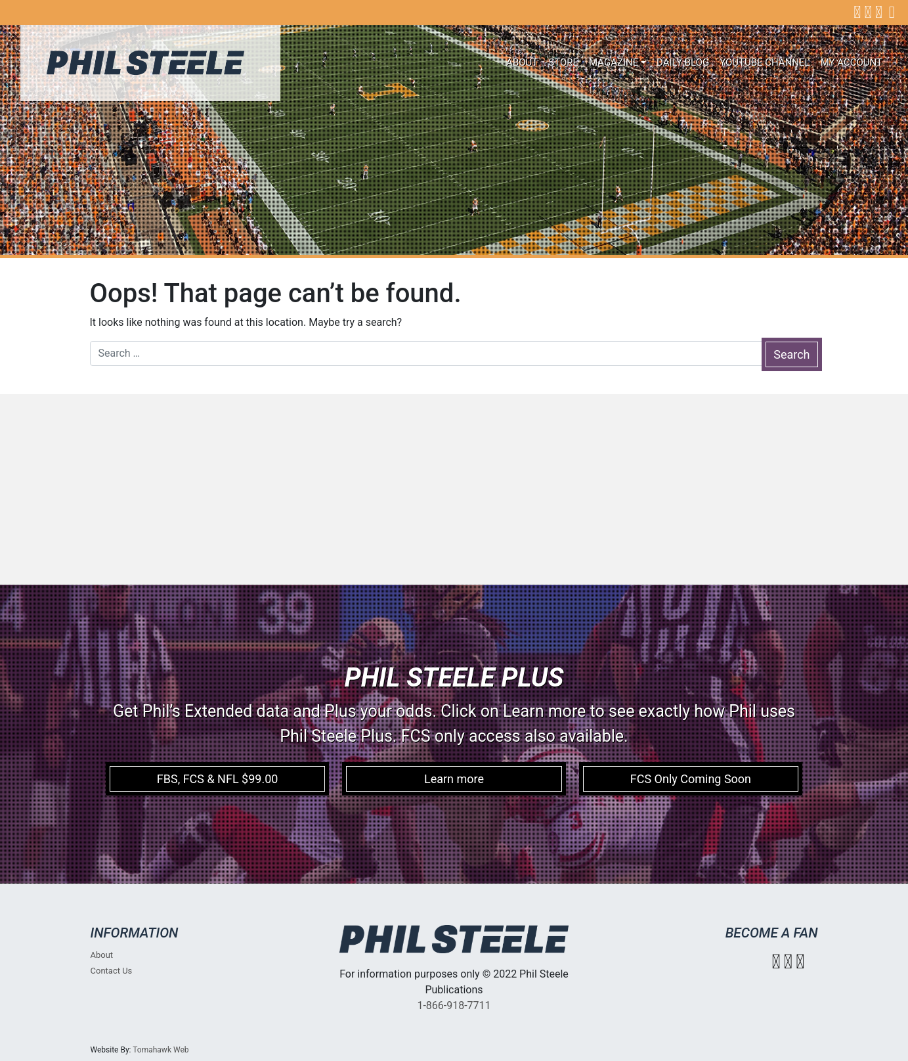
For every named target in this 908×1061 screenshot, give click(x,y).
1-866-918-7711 (453, 1005)
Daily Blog (683, 62)
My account (851, 62)
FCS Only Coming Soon (690, 779)
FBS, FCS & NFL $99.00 (217, 779)
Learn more (454, 779)
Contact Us (112, 971)
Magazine (613, 62)
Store (563, 62)
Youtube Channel (765, 62)
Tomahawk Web (160, 1049)
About (522, 62)
